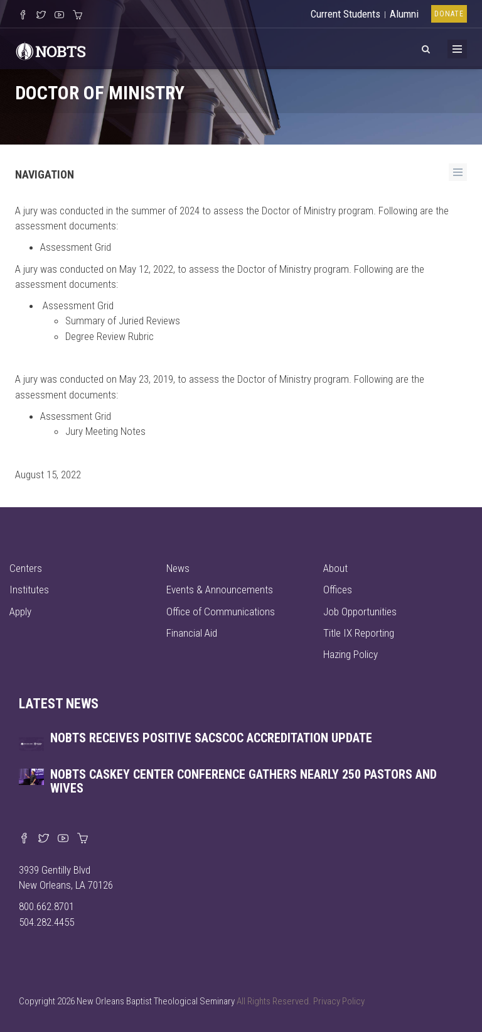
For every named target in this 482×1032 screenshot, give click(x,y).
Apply (20, 611)
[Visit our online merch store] (77, 16)
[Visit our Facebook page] (24, 839)
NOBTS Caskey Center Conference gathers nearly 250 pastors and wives (243, 781)
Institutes (29, 589)
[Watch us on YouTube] (59, 16)
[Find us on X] (43, 839)
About (335, 568)
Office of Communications (220, 611)
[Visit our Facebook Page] (23, 16)
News (178, 568)
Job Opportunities (360, 611)
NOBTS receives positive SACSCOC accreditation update (211, 737)
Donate (449, 13)
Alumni (404, 14)
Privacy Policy (339, 1001)
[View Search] (425, 47)
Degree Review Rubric (109, 336)
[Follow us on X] (41, 16)
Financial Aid (191, 633)
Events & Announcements (219, 589)
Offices (337, 589)
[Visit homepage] (51, 49)
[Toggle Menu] (457, 49)
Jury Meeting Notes (105, 431)
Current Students (345, 14)
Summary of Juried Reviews (122, 320)
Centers (25, 568)
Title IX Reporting (358, 633)
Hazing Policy (350, 654)
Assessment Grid (75, 247)
